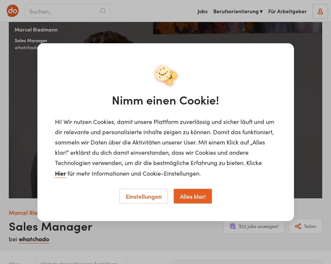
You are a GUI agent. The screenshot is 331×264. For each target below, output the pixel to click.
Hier (60, 173)
